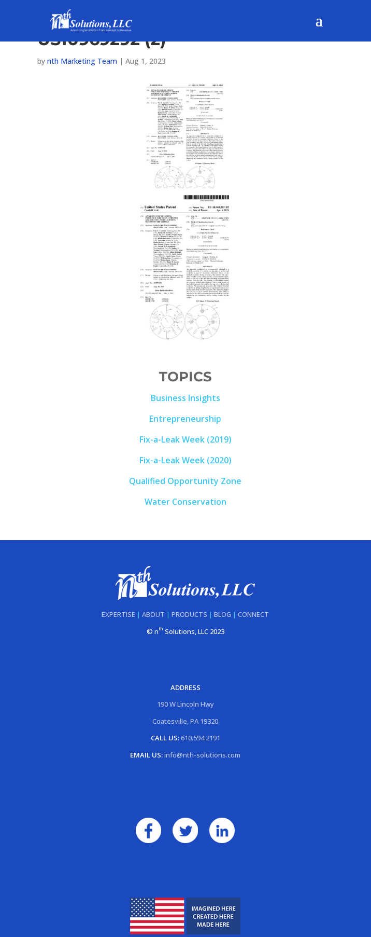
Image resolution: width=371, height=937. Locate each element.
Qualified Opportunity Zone (185, 481)
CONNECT (253, 614)
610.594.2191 (200, 737)
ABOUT (153, 614)
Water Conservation (185, 501)
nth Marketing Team (82, 61)
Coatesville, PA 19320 (185, 721)
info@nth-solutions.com (202, 755)
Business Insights (185, 398)
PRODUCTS (189, 614)
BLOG (222, 614)
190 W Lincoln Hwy (185, 704)
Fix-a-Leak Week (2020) (185, 460)
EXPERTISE (118, 614)
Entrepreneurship (185, 418)
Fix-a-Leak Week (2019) (185, 439)
